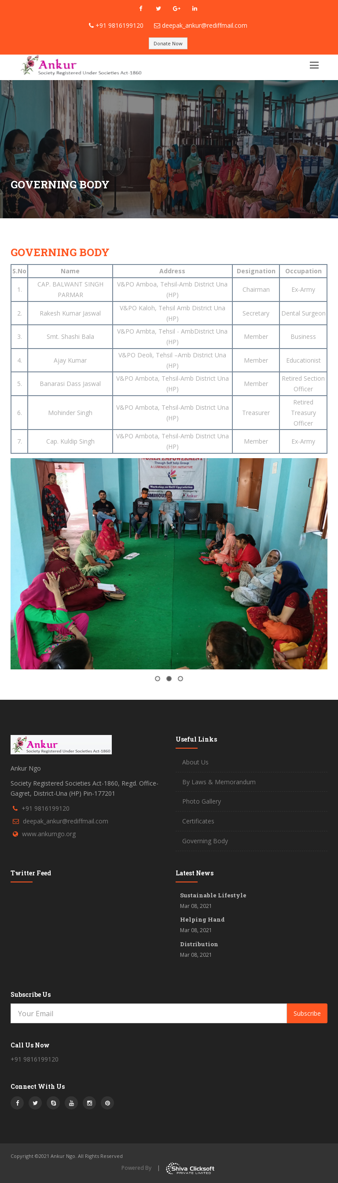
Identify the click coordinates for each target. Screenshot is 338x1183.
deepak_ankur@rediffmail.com (204, 25)
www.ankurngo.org (49, 834)
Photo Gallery (201, 801)
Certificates (198, 821)
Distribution (199, 944)
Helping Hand (202, 919)
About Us (195, 762)
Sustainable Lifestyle (213, 895)
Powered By (136, 1168)
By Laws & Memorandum (219, 782)
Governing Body (205, 841)
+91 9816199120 (119, 25)
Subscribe (307, 1013)
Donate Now (168, 43)
